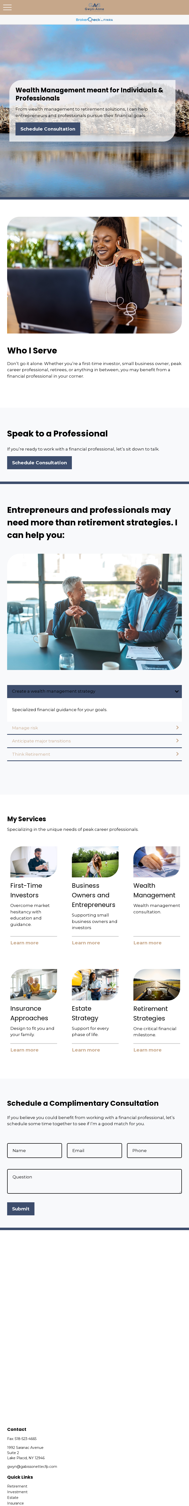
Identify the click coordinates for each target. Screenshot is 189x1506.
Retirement (17, 1486)
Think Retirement (31, 754)
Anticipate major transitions (41, 740)
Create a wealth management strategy (53, 691)
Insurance (15, 1503)
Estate (12, 1497)
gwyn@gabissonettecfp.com (32, 1466)
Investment (17, 1492)
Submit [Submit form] (21, 1209)
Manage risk (25, 727)
